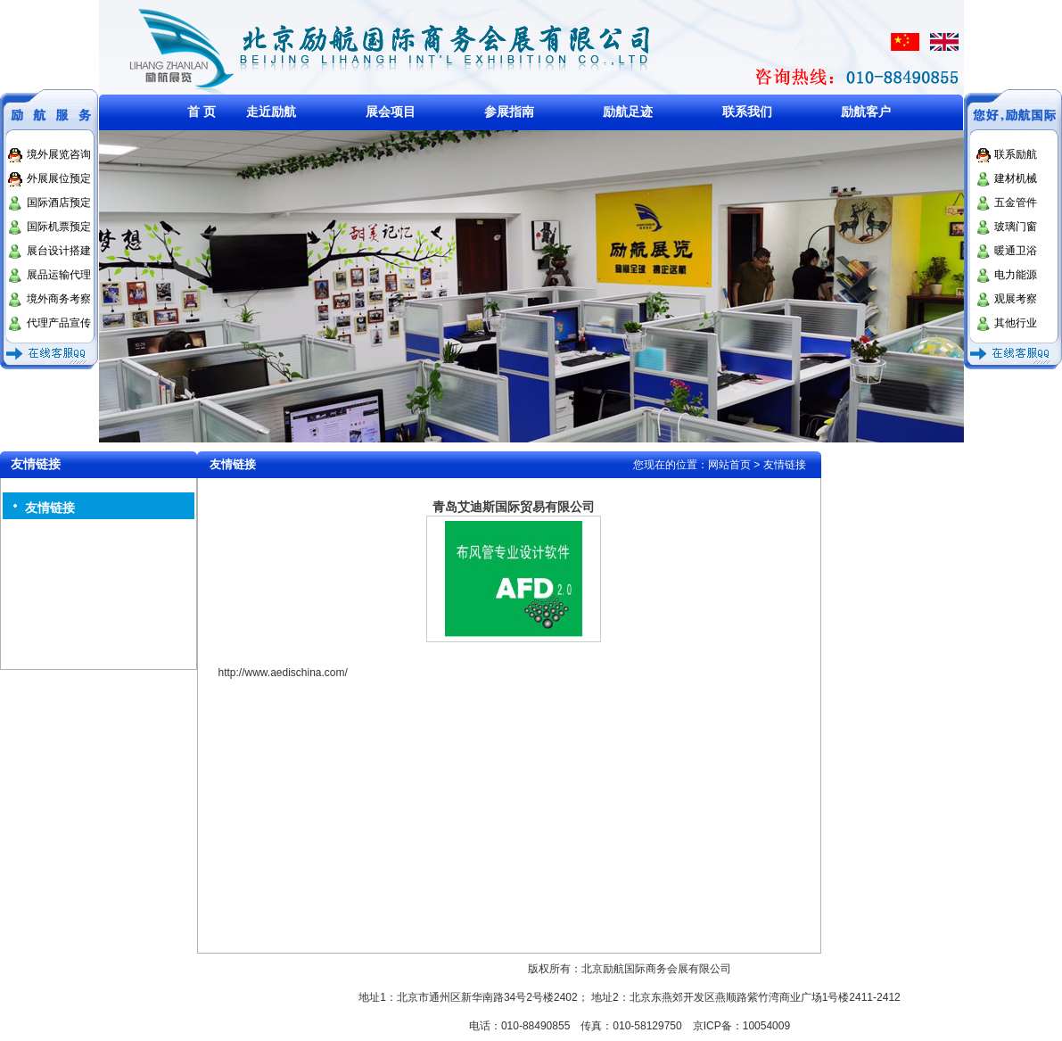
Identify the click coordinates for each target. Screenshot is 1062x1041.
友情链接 (50, 507)
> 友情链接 (779, 465)
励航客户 (866, 111)
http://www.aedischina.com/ (282, 672)
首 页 (201, 111)
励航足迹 (628, 111)
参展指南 (509, 111)
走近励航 (271, 111)
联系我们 (747, 111)
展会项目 (391, 111)
